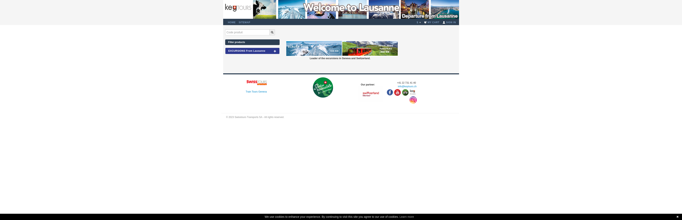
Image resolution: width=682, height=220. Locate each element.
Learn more (407, 216)
